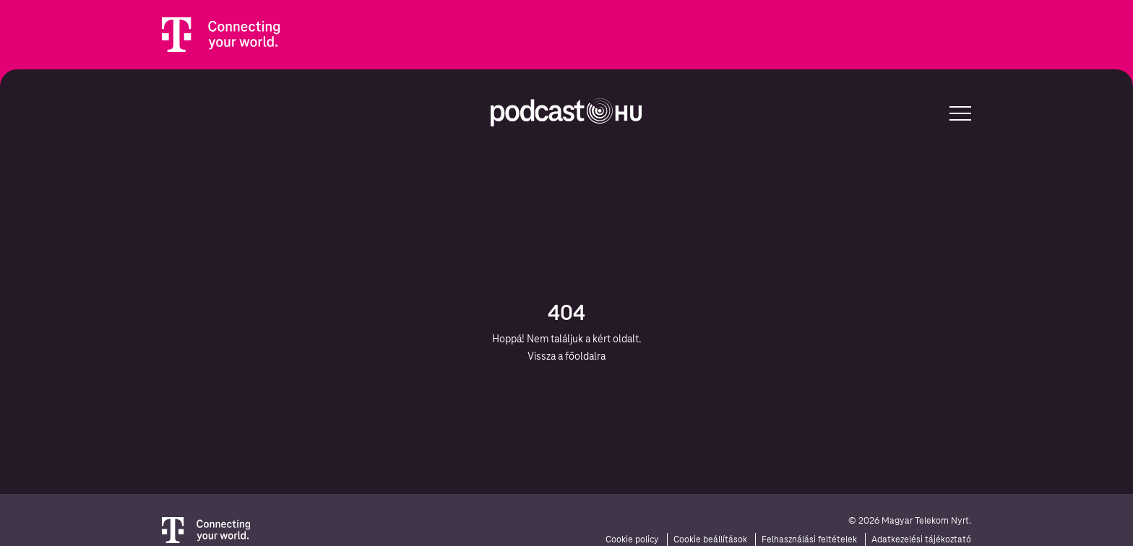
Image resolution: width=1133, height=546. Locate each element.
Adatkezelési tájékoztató (921, 539)
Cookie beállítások (710, 539)
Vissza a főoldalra (566, 356)
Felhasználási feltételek (809, 539)
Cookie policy (632, 539)
